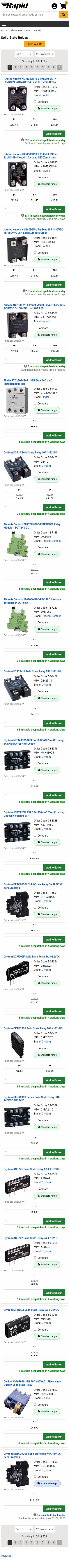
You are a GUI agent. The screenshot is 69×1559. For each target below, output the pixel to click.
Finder (45, 397)
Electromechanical (21, 30)
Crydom (46, 465)
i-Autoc (46, 95)
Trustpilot (5, 1555)
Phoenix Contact (51, 540)
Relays (37, 30)
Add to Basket (54, 133)
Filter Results (34, 44)
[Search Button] (63, 14)
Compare (41, 101)
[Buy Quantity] (23, 133)
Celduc (46, 1398)
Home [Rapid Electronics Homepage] (4, 30)
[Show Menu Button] (4, 24)
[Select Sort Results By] (23, 54)
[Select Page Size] (45, 54)
